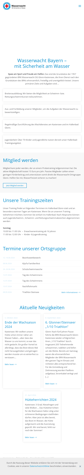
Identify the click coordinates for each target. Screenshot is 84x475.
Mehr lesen (9, 364)
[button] (80, 6)
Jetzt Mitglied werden (14, 185)
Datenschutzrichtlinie (39, 466)
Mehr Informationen (70, 292)
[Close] (80, 466)
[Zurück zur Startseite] (14, 6)
